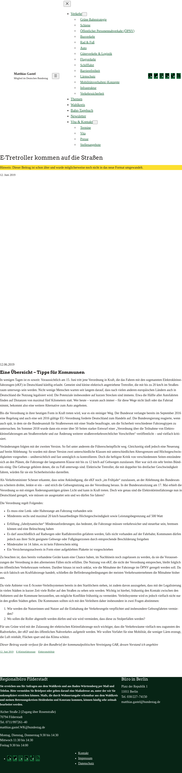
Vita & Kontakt (82, 122)
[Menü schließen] (67, 4)
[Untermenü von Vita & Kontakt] (95, 122)
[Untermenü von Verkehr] (84, 14)
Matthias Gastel (25, 74)
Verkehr (76, 14)
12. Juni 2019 (7, 651)
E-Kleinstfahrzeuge (26, 651)
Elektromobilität (46, 651)
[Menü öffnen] (55, 76)
